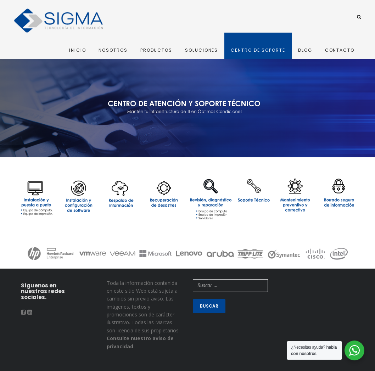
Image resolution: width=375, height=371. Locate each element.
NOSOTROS (113, 50)
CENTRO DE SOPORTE (258, 50)
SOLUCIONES (201, 50)
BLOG (305, 50)
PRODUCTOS (156, 50)
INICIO (77, 50)
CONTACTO (339, 50)
